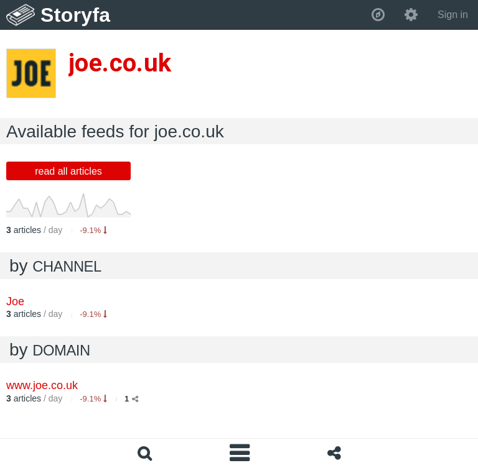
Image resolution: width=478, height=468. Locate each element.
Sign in (453, 14)
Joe (15, 301)
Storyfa (75, 15)
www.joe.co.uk (42, 385)
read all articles (68, 171)
